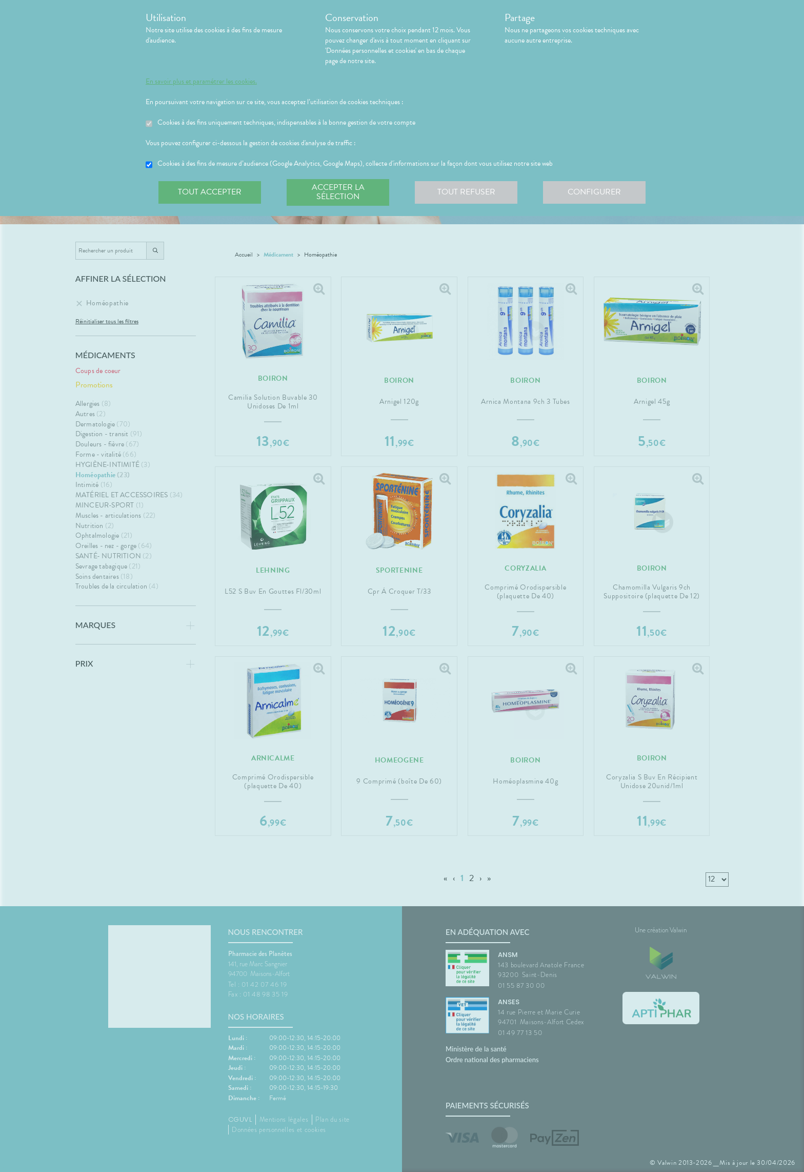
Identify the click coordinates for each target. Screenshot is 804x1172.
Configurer (594, 192)
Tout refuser (466, 192)
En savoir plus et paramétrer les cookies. (201, 81)
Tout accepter (210, 192)
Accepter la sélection (338, 192)
